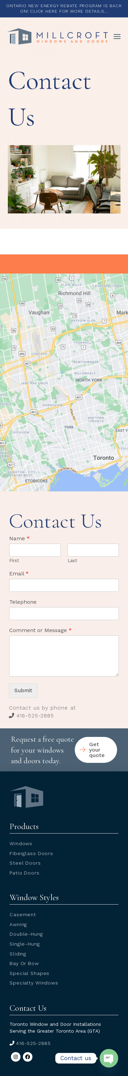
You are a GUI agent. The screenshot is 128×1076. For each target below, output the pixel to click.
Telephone (23, 602)
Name (19, 538)
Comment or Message (40, 630)
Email (19, 573)
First (14, 560)
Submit (23, 690)
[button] (117, 36)
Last (72, 560)
